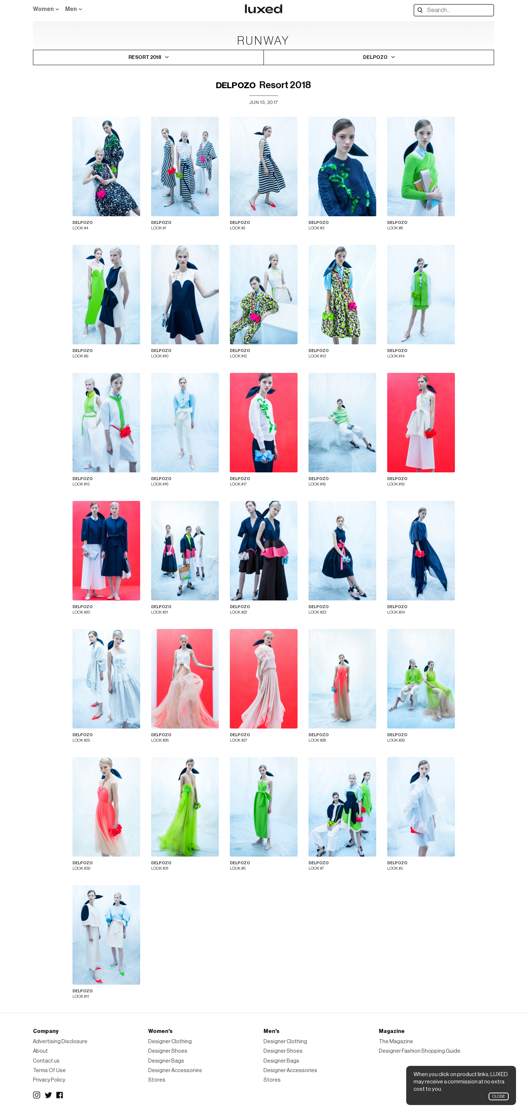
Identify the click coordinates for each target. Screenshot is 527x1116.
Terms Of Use (49, 1070)
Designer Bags (166, 1061)
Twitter (48, 1095)
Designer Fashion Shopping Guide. (420, 1051)
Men (71, 9)
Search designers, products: (421, 10)
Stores (156, 1080)
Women (43, 9)
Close (498, 1096)
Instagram (36, 1095)
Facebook (60, 1095)
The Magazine (396, 1041)
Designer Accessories (175, 1070)
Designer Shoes (167, 1051)
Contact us (46, 1061)
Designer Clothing (170, 1041)
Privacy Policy (49, 1080)
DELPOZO (236, 85)
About (40, 1051)
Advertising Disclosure (60, 1041)
